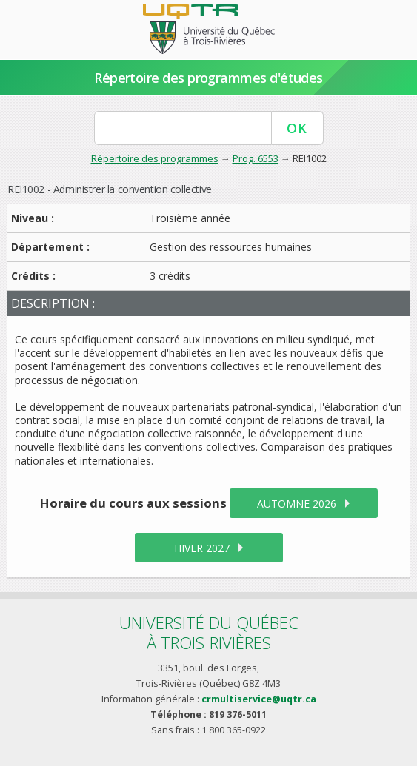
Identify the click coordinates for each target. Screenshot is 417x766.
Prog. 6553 (255, 158)
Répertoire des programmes (154, 158)
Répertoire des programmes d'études (208, 78)
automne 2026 (296, 504)
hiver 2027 (202, 548)
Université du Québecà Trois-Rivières (208, 632)
